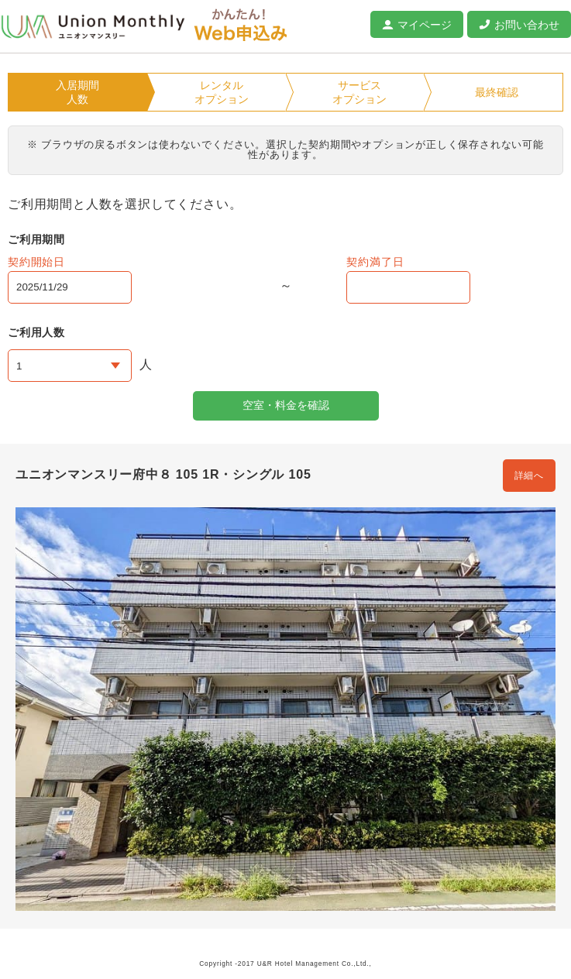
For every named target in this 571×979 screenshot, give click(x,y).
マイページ (424, 25)
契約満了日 (375, 262)
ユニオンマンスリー (93, 27)
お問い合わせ (526, 25)
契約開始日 (36, 262)
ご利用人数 (36, 332)
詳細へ (529, 475)
